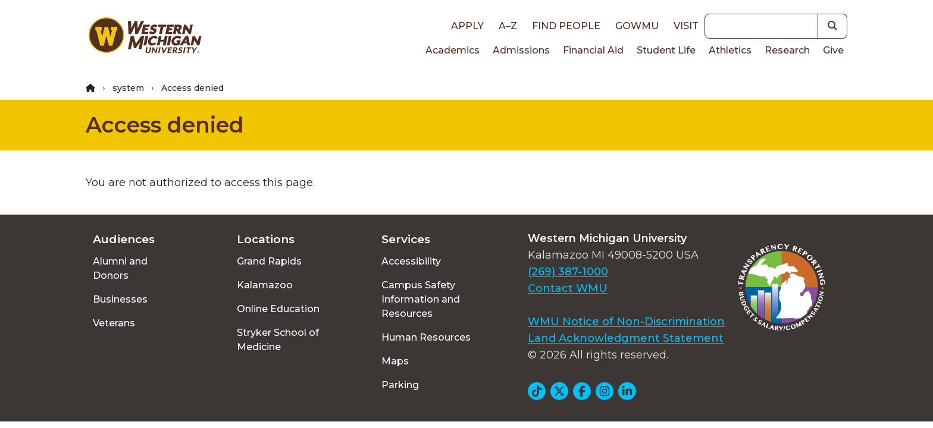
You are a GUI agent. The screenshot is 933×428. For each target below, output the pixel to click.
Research (787, 50)
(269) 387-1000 (568, 271)
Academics (452, 50)
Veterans (114, 323)
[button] (832, 26)
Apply (467, 26)
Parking (400, 385)
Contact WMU (568, 288)
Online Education (278, 308)
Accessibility (411, 261)
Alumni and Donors (120, 268)
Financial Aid (593, 50)
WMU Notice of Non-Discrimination (626, 321)
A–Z (508, 26)
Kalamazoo (265, 285)
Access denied (165, 125)
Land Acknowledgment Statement (626, 338)
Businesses (120, 299)
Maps (395, 361)
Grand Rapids (269, 261)
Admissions (521, 50)
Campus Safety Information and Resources (420, 299)
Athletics (730, 50)
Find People (566, 26)
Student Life (666, 50)
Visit (686, 26)
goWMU (637, 26)
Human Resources (426, 337)
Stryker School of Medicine (278, 340)
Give (833, 50)
